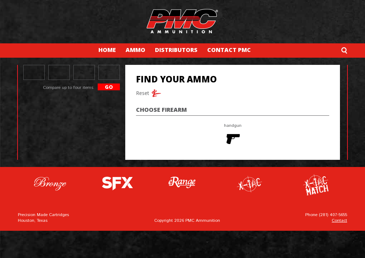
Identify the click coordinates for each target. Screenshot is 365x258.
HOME (107, 50)
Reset (141, 93)
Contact (339, 221)
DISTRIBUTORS (176, 50)
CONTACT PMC (229, 50)
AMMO (135, 50)
